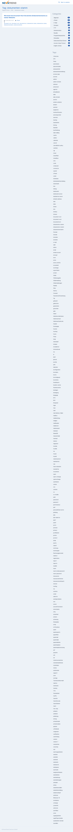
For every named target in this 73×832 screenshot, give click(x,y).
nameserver (56, 461)
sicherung (55, 619)
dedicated (56, 191)
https (54, 336)
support (55, 673)
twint (54, 706)
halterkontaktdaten (58, 316)
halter (54, 313)
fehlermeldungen (57, 283)
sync (54, 675)
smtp (54, 624)
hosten (55, 329)
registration (56, 558)
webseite (55, 762)
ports (54, 525)
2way (54, 61)
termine (55, 688)
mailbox (55, 415)
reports (55, 563)
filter (54, 288)
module (55, 446)
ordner (55, 484)
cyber (54, 176)
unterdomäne (56, 724)
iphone (55, 359)
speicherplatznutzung (59, 647)
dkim (54, 204)
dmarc (55, 206)
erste (54, 260)
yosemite (55, 805)
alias (54, 94)
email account (57, 252)
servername (56, 609)
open (54, 474)
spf (54, 650)
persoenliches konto (58, 510)
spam (54, 629)
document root (7, 23)
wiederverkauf (57, 792)
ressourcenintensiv (58, 578)
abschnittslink (57, 66)
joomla (55, 362)
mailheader (56, 423)
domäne (55, 239)
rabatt (55, 545)
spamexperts (56, 632)
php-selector (56, 517)
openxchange (56, 479)
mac (54, 408)
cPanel (18, 20)
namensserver (57, 459)
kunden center (57, 385)
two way (55, 708)
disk (54, 201)
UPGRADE (56, 729)
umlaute (55, 711)
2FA (54, 59)
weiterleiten (56, 775)
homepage (56, 326)
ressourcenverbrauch (58, 581)
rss (54, 589)
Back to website (65, 2)
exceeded (56, 265)
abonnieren (56, 64)
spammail (55, 637)
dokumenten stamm (31, 23)
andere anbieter (57, 102)
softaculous (56, 627)
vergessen (56, 731)
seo (54, 601)
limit (54, 400)
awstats (55, 117)
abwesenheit (56, 69)
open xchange (57, 476)
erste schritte (56, 262)
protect (55, 538)
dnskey (55, 211)
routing (55, 586)
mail (54, 410)
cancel (55, 143)
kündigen (55, 390)
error (54, 257)
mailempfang (56, 418)
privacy (55, 530)
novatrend (56, 471)
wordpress (56, 800)
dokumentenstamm (8, 24)
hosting (55, 331)
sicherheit (55, 614)
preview (55, 527)
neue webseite (57, 466)
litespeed (55, 403)
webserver (56, 764)
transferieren (56, 703)
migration (55, 443)
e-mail (54, 242)
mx (54, 451)
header (55, 324)
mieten (55, 441)
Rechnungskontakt (58, 553)
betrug (55, 125)
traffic (55, 696)
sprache (55, 652)
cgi (54, 150)
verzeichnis (56, 744)
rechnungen (56, 550)
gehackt (55, 301)
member (55, 438)
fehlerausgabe (57, 278)
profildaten (56, 533)
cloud (54, 153)
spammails (56, 640)
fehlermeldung (57, 280)
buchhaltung (56, 130)
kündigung (56, 392)
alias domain (56, 97)
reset (54, 568)
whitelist (55, 782)
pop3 (54, 522)
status (55, 668)
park (54, 497)
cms (54, 160)
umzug (55, 719)
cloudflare (56, 155)
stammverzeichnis (18, 24)
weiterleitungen (57, 780)
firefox (55, 290)
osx (54, 487)
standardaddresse (58, 662)
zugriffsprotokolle (58, 818)
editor (54, 247)
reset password (57, 573)
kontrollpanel (56, 377)
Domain (55, 232)
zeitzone (55, 808)
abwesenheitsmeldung (59, 71)
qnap (54, 540)
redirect (55, 555)
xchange (55, 803)
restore (55, 583)
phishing (55, 512)
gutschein (55, 308)
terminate (55, 685)
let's (54, 397)
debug (55, 188)
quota (54, 543)
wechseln (55, 769)
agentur (55, 89)
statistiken (56, 665)
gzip (54, 311)
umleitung (55, 716)
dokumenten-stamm (42, 23)
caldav (55, 138)
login (54, 405)
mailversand (56, 428)
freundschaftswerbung (59, 296)
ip (53, 354)
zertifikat (55, 810)
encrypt (55, 255)
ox (54, 492)
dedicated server (57, 194)
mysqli (55, 456)
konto (54, 375)
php (54, 515)
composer (56, 166)
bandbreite (56, 122)
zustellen (55, 823)
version (55, 739)
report (55, 561)
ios (54, 352)
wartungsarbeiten (58, 752)
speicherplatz (56, 645)
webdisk (55, 757)
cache (55, 135)
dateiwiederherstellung (59, 181)
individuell (55, 341)
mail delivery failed (58, 413)
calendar (55, 140)
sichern (55, 617)
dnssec (55, 214)
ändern (55, 104)
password (55, 499)
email (54, 250)
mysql (54, 454)
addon (55, 79)
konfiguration (56, 369)
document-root (15, 23)
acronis (55, 76)
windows (55, 795)
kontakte (55, 372)
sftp (54, 611)
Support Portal (5, 10)
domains (55, 237)
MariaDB (55, 433)
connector (56, 168)
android (55, 107)
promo (55, 535)
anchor (55, 99)
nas (54, 464)
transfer (55, 698)
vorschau (55, 747)
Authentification (57, 112)
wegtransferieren (57, 772)
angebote (55, 109)
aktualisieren (56, 92)
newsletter (56, 469)
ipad (54, 357)
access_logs (56, 74)
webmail (55, 759)
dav (54, 186)
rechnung (55, 548)
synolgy (55, 678)
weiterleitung (56, 777)
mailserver (56, 425)
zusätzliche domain (58, 820)
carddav (55, 148)
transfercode (56, 701)
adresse (55, 84)
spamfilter (56, 634)
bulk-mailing (56, 132)
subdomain (56, 670)
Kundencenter (57, 387)
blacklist (55, 127)
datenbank (56, 183)
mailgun (55, 420)
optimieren (56, 482)
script (54, 594)
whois (54, 785)
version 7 (55, 741)
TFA (54, 690)
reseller (55, 566)
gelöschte (56, 303)
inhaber (55, 344)
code (54, 163)
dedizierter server (58, 196)
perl (54, 507)
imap (54, 339)
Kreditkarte (56, 382)
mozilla (55, 448)
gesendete (56, 306)
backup (55, 120)
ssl (54, 657)
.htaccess (55, 56)
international (56, 349)
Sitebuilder (56, 622)
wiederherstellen (57, 787)
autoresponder (57, 115)
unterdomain (56, 721)
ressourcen (56, 576)
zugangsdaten (57, 815)
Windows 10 (56, 798)
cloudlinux (55, 158)
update (55, 726)
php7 (54, 520)
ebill (54, 245)
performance (56, 504)
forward (55, 293)
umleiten (55, 713)
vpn (54, 749)
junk (54, 364)
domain (55, 234)
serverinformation (58, 606)
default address (57, 199)
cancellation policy (58, 145)
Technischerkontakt (58, 680)
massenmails (56, 436)
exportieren (56, 270)
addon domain (57, 81)
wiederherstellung (57, 790)
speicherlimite (56, 642)
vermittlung (56, 736)
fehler (54, 275)
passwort (55, 502)
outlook (55, 489)
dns (54, 209)
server (55, 604)
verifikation (56, 734)
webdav (55, 754)
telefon (55, 683)
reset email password (59, 571)
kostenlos (55, 380)
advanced (56, 87)
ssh (54, 655)
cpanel (55, 171)
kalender (55, 367)
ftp (54, 298)
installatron (56, 346)
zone (54, 813)
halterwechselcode (58, 321)
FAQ (12, 10)
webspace (56, 767)
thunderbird (56, 693)
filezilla (55, 285)
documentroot (23, 23)
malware (55, 431)
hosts (54, 334)
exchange (55, 267)
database (55, 178)
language (55, 395)
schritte (55, 591)
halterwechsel (57, 318)
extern (55, 273)
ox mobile (55, 494)
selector (55, 596)
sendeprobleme (57, 599)
